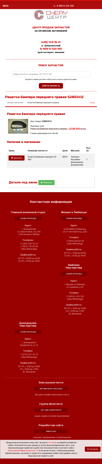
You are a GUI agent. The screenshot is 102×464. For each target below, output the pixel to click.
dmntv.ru (51, 431)
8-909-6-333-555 (64, 6)
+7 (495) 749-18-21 (29, 243)
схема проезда (28, 218)
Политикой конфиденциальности (23, 450)
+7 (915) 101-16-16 (29, 354)
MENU (5, 6)
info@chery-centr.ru (51, 389)
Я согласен (92, 449)
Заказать (16, 158)
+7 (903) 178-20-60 (29, 246)
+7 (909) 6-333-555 (75, 296)
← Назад (91, 103)
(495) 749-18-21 (51, 42)
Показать (46, 182)
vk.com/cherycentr (51, 410)
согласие (52, 442)
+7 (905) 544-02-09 (75, 241)
